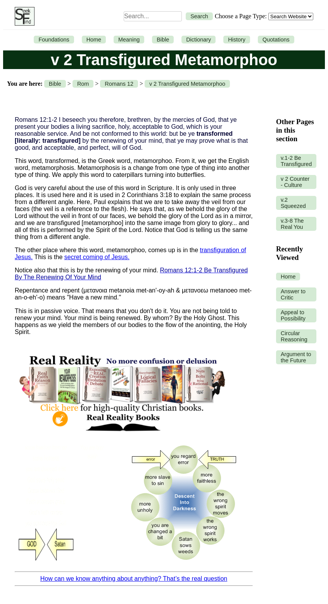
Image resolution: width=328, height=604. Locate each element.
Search (199, 16)
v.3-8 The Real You (292, 224)
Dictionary (198, 39)
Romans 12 (119, 84)
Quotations (276, 39)
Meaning (129, 39)
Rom (83, 84)
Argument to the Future (296, 357)
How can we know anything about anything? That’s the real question (133, 578)
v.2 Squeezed (293, 203)
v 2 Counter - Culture (295, 182)
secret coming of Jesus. (96, 257)
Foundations (53, 39)
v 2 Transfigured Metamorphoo (187, 84)
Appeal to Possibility (293, 315)
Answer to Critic (293, 294)
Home (93, 39)
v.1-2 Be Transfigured (296, 161)
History (236, 39)
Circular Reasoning (294, 336)
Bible (163, 39)
